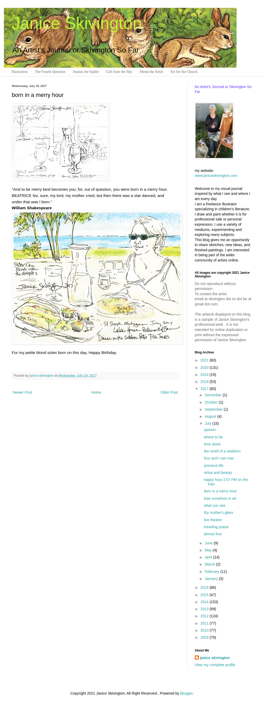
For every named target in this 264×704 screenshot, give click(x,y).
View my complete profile (215, 665)
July (208, 423)
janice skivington (42, 375)
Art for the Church (184, 72)
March (210, 564)
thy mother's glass (218, 512)
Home (96, 392)
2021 (205, 360)
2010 (205, 630)
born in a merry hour (220, 491)
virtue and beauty (218, 472)
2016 (205, 587)
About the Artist (151, 72)
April (209, 557)
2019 (205, 375)
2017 (205, 389)
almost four (213, 534)
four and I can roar (219, 458)
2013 (205, 609)
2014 (205, 602)
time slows (212, 444)
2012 (205, 616)
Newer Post (22, 392)
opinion (210, 430)
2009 (205, 637)
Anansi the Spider (86, 72)
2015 (205, 595)
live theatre (213, 520)
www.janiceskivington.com (216, 175)
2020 (205, 367)
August (211, 416)
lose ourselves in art (220, 498)
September (214, 409)
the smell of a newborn (222, 451)
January (212, 579)
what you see (215, 505)
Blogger (186, 693)
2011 (205, 623)
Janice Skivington (77, 23)
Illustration (19, 72)
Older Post (169, 392)
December (213, 395)
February (212, 571)
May (209, 550)
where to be (213, 437)
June (209, 543)
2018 (205, 382)
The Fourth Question (50, 72)
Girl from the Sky (119, 72)
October (212, 402)
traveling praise (216, 527)
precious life (213, 465)
